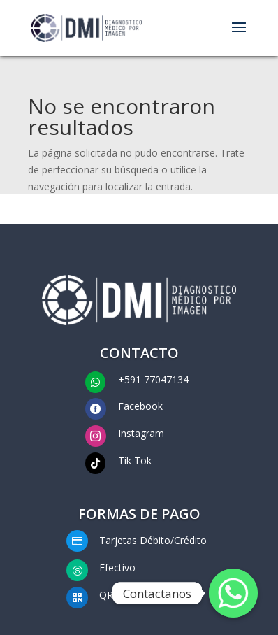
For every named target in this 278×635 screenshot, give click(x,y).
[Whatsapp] (233, 593)
